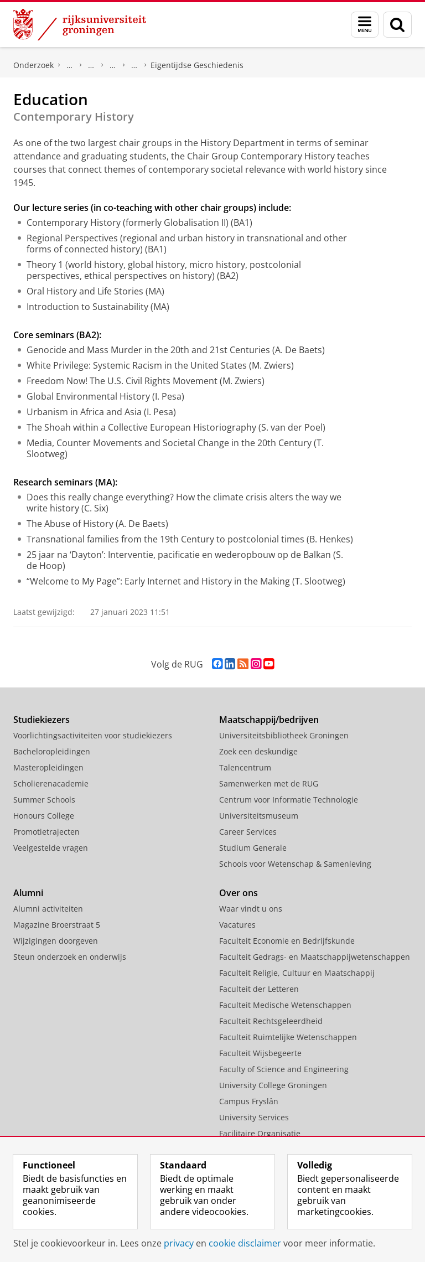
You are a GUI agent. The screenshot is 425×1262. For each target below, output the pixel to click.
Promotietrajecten (46, 831)
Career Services (248, 831)
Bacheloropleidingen (51, 751)
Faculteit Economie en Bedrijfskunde (287, 940)
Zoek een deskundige (258, 751)
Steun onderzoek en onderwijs (69, 956)
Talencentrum (245, 767)
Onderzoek (33, 65)
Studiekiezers (41, 719)
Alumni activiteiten (48, 908)
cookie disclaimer (245, 1243)
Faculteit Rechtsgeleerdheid (271, 1021)
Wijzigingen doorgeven (55, 940)
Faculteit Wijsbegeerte (260, 1053)
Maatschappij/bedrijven (269, 719)
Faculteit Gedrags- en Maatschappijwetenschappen (314, 956)
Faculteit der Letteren (259, 989)
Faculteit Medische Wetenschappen (285, 1005)
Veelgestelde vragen (50, 847)
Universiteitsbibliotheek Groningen (284, 735)
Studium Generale (253, 847)
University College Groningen (273, 1085)
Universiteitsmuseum (258, 815)
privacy (179, 1243)
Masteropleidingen (48, 767)
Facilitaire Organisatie (259, 1133)
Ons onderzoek (69, 65)
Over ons (238, 892)
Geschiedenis (112, 65)
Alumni (28, 892)
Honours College (43, 815)
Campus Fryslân (248, 1101)
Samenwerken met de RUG (268, 783)
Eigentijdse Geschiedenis (197, 65)
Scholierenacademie (51, 783)
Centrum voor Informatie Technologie (288, 799)
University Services (254, 1117)
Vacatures (237, 924)
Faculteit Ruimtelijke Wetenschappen (288, 1037)
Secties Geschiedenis (134, 65)
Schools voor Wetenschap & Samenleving (295, 863)
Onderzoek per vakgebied (91, 65)
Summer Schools (44, 799)
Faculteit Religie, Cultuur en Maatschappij (297, 973)
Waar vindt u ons (250, 908)
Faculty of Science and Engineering (284, 1069)
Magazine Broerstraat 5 (56, 924)
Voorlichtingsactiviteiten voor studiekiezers (92, 735)
